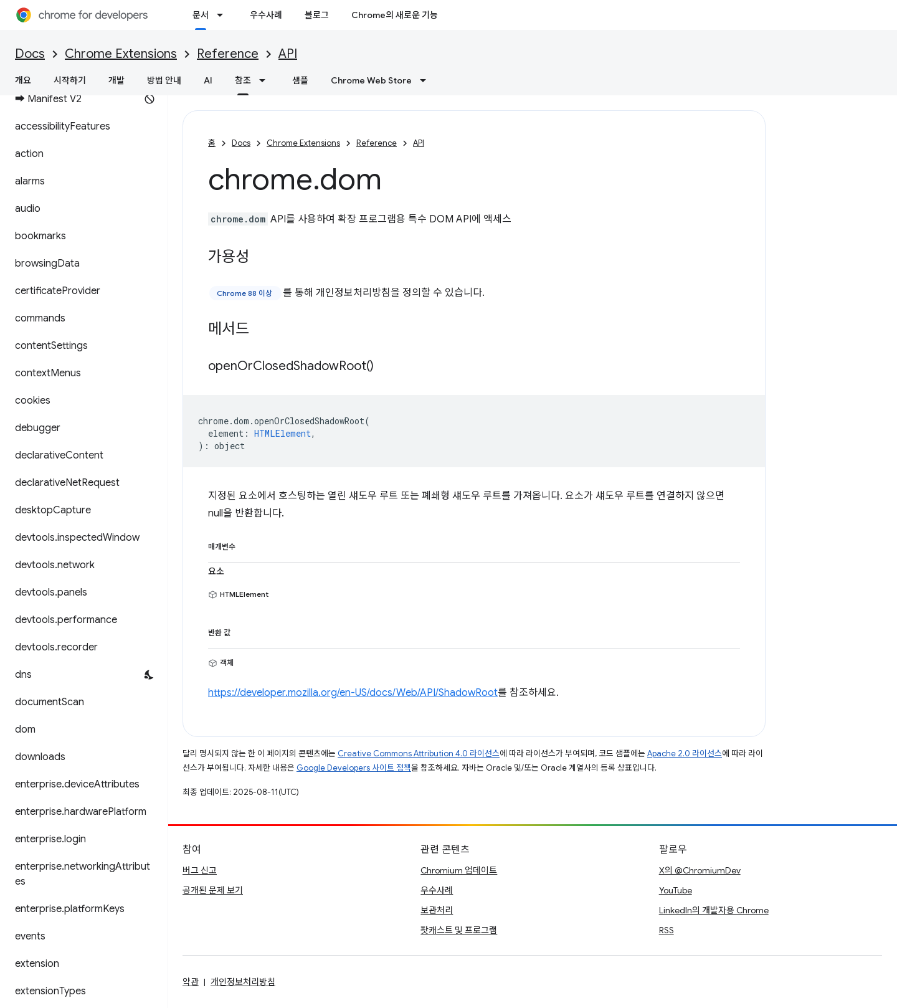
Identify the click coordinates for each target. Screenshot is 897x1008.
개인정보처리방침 (243, 982)
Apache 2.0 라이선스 (684, 753)
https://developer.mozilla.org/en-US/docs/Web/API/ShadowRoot (353, 693)
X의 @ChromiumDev (700, 870)
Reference (228, 54)
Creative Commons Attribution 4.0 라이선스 (419, 753)
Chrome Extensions (121, 54)
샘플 (300, 80)
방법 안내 (164, 80)
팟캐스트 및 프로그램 (458, 930)
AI (208, 80)
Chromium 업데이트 (458, 870)
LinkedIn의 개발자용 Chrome (714, 910)
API (287, 54)
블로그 (317, 15)
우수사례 (266, 15)
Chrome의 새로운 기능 (394, 15)
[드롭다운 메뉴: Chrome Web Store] (427, 80)
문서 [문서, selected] (200, 15)
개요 (23, 80)
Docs (30, 54)
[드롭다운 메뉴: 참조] (266, 80)
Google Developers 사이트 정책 (354, 768)
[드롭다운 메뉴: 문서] (224, 14)
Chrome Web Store (371, 80)
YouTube (675, 890)
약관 (191, 982)
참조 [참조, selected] (243, 80)
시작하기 (70, 80)
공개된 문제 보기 (213, 890)
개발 (116, 80)
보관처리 (436, 910)
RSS (666, 930)
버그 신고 (200, 870)
